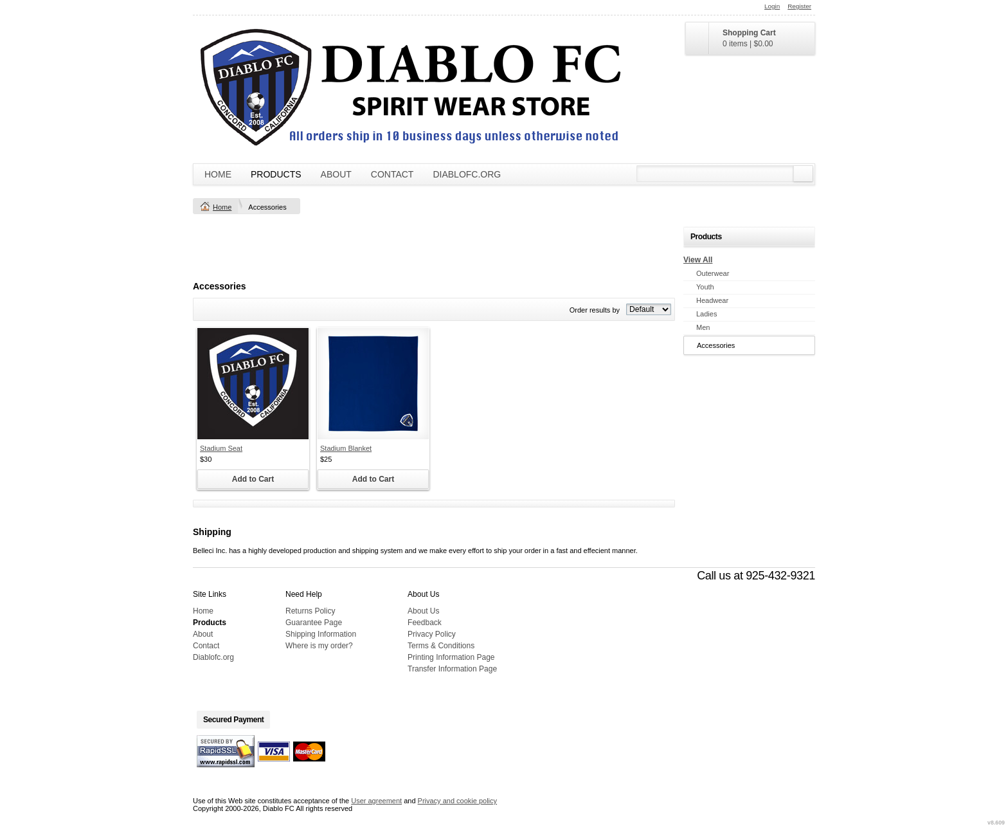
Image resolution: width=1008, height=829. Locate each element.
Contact (392, 174)
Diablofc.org (467, 174)
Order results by (595, 310)
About (336, 174)
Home (217, 174)
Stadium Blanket (346, 448)
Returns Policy (310, 610)
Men (703, 327)
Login (772, 6)
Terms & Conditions (441, 645)
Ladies (706, 314)
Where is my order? (319, 645)
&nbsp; (253, 383)
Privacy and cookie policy (458, 801)
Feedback (425, 622)
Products (276, 174)
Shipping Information (320, 634)
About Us (423, 610)
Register (799, 6)
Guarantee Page (313, 622)
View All (697, 259)
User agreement (376, 801)
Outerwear (712, 273)
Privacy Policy (432, 634)
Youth (705, 287)
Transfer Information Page (452, 668)
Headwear (712, 300)
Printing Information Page (451, 657)
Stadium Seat (221, 448)
